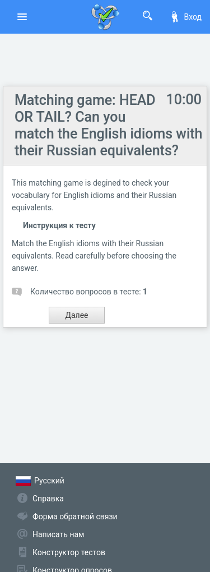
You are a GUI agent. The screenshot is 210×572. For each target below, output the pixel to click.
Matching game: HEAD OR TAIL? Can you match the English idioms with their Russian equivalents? (109, 125)
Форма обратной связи (75, 516)
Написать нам (58, 534)
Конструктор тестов (68, 552)
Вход (185, 16)
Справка (48, 498)
